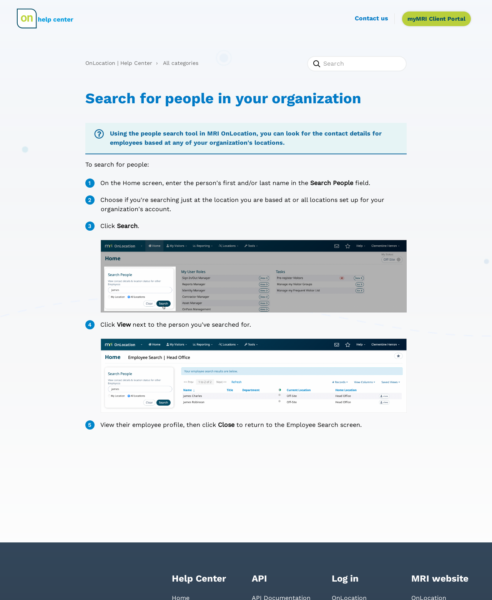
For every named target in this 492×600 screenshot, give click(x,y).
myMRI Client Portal (436, 18)
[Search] (357, 63)
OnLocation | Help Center (118, 63)
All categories (180, 63)
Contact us (371, 18)
